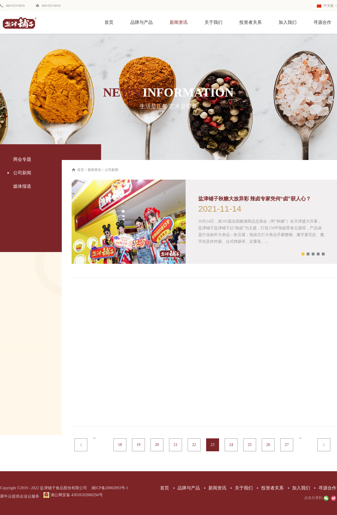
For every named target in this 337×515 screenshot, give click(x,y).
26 (268, 445)
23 (213, 445)
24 (231, 445)
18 (120, 445)
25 (250, 445)
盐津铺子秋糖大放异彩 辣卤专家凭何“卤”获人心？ (254, 199)
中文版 (325, 6)
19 (138, 445)
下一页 (323, 444)
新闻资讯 (94, 170)
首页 (108, 22)
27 (287, 445)
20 (157, 445)
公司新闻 (111, 170)
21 (175, 445)
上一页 (80, 444)
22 (194, 445)
